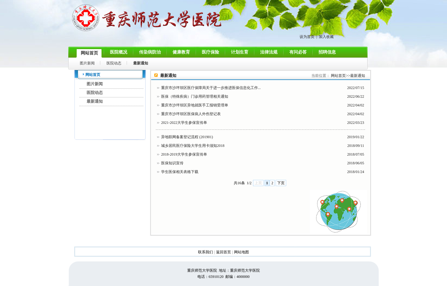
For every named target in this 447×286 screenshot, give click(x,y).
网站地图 (241, 252)
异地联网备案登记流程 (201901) (187, 137)
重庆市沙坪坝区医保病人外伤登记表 (191, 114)
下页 (281, 183)
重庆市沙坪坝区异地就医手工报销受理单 (194, 105)
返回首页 (223, 252)
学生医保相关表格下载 (179, 172)
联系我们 (205, 252)
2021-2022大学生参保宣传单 (184, 122)
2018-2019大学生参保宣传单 (184, 154)
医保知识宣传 (172, 163)
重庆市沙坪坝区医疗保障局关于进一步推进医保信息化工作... (211, 88)
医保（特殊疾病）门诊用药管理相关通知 (194, 96)
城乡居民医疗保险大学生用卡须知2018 (192, 145)
